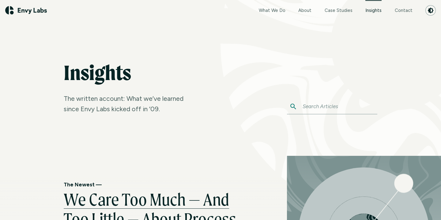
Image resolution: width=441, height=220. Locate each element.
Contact (404, 10)
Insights (373, 6)
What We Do (272, 10)
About (304, 10)
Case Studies (338, 10)
